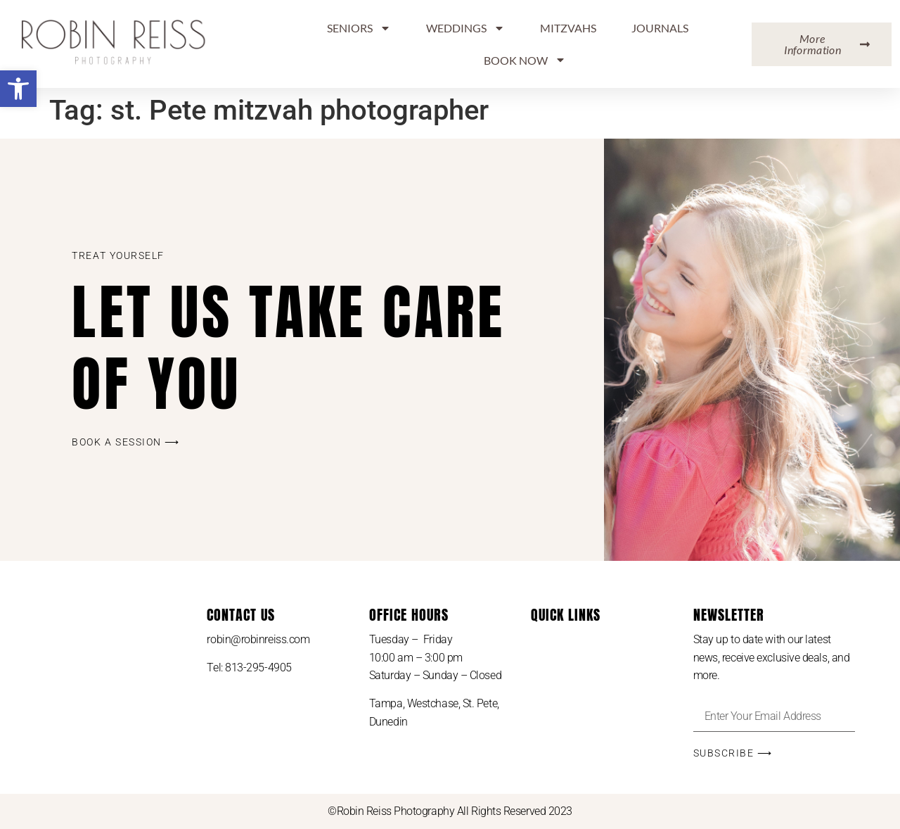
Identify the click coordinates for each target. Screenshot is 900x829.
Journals (659, 27)
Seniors (359, 28)
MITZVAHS (568, 27)
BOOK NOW (525, 59)
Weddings (465, 28)
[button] (18, 88)
